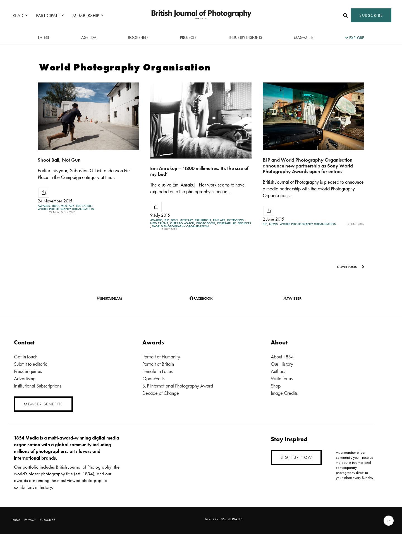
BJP (166, 220)
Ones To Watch (182, 223)
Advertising (24, 378)
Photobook (205, 223)
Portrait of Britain (158, 364)
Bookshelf (138, 37)
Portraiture (226, 223)
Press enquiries (28, 371)
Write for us (282, 378)
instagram (109, 298)
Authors (278, 371)
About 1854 (282, 356)
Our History (282, 364)
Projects (188, 37)
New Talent (159, 223)
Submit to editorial (31, 364)
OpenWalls (153, 378)
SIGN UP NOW (296, 457)
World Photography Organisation (66, 209)
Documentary (63, 205)
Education (84, 205)
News (273, 224)
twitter (292, 298)
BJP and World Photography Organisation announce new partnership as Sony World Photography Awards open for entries (308, 165)
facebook (201, 298)
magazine (303, 37)
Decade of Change (160, 393)
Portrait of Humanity (161, 356)
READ (18, 15)
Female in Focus (157, 371)
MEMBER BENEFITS (43, 404)
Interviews (235, 220)
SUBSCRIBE (371, 15)
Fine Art (219, 220)
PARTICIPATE (48, 15)
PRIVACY (30, 520)
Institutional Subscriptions (37, 385)
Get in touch (25, 356)
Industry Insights (245, 37)
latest (43, 37)
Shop (276, 385)
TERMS (15, 520)
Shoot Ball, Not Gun (59, 160)
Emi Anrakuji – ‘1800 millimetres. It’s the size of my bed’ (199, 171)
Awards (44, 205)
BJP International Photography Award (177, 385)
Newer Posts (350, 266)
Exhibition (203, 220)
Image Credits (284, 393)
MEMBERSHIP (85, 15)
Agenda (88, 37)
